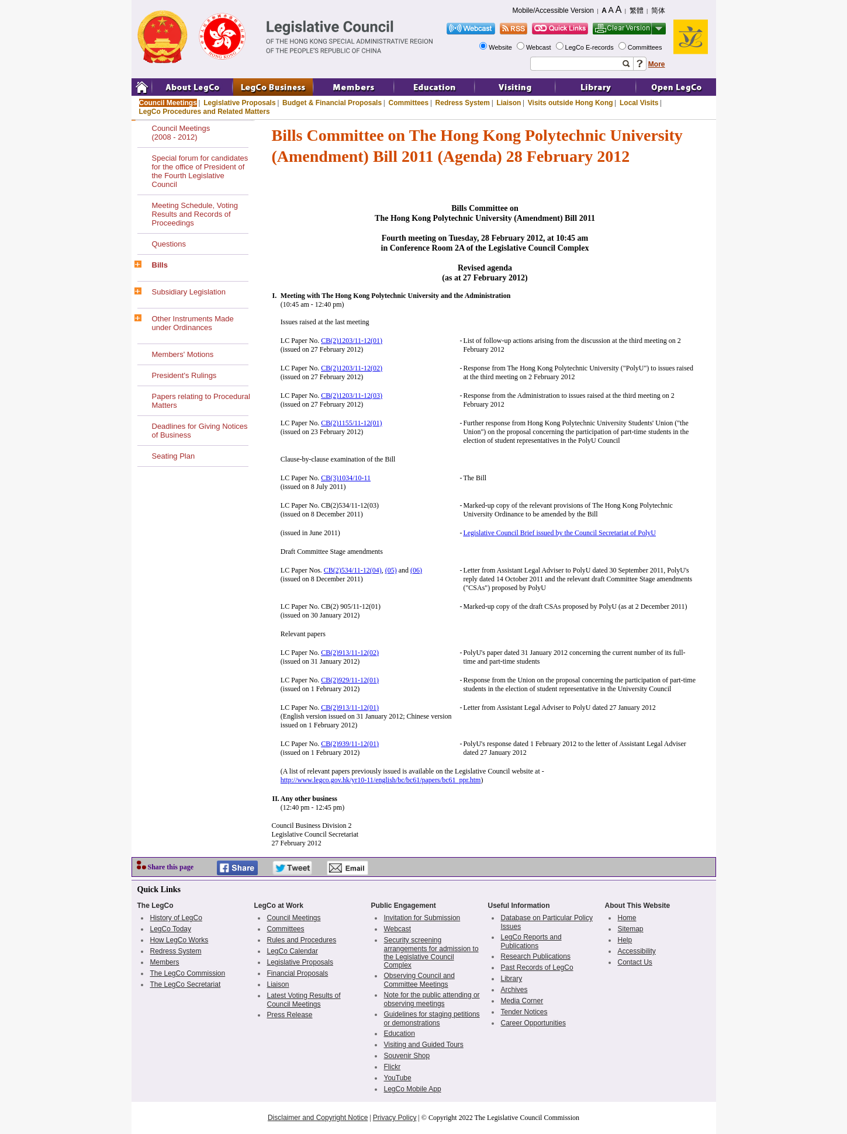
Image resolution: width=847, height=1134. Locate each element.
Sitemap (631, 929)
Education (399, 1033)
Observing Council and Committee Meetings (419, 980)
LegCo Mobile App (412, 1089)
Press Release (290, 1015)
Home (627, 918)
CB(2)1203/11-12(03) (351, 395)
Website (501, 47)
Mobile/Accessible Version (553, 10)
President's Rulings (184, 375)
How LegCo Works (179, 940)
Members (164, 962)
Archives (514, 990)
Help (625, 940)
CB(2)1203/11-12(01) (351, 341)
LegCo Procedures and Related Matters (204, 111)
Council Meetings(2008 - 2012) (181, 132)
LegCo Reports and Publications (531, 941)
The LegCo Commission (188, 973)
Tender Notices (524, 1012)
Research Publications (536, 956)
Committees (646, 47)
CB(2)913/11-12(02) (350, 653)
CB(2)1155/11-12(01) (351, 423)
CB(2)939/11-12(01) (350, 744)
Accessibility (637, 951)
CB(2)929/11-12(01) (350, 680)
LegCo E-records (590, 47)
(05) (391, 570)
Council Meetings (168, 103)
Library (512, 979)
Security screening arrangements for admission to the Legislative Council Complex (431, 952)
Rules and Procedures (302, 940)
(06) (416, 570)
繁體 (637, 10)
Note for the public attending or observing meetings (432, 999)
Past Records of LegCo (537, 967)
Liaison (508, 103)
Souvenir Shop (407, 1056)
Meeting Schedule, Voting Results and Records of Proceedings (195, 214)
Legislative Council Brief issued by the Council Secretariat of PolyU (559, 533)
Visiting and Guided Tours (424, 1045)
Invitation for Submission (422, 918)
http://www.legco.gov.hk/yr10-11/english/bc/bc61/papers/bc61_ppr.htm (381, 780)
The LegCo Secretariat (185, 984)
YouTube (398, 1078)
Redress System (462, 103)
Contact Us (635, 962)
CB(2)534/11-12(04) (353, 570)
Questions (169, 244)
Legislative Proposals (239, 103)
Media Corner (522, 1001)
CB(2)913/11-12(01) (350, 707)
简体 (658, 10)
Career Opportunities (533, 1023)
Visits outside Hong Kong (570, 103)
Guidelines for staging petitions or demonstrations (432, 1018)
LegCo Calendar (292, 951)
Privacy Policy (395, 1118)
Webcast (539, 47)
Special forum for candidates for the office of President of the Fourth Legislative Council (200, 171)
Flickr (392, 1067)
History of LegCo (176, 918)
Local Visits (639, 103)
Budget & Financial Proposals (332, 103)
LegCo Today (171, 929)
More (656, 64)
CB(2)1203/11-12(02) (351, 368)
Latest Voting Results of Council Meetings (304, 999)
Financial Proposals (298, 973)
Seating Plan (173, 456)
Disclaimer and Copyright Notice (318, 1118)
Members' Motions (183, 354)
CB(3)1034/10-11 (346, 478)
